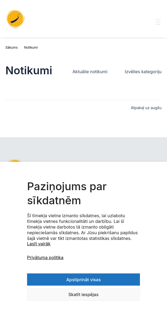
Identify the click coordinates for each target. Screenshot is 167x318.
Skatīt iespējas (83, 294)
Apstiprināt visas (83, 279)
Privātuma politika (45, 257)
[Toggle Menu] (158, 27)
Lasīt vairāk (38, 243)
